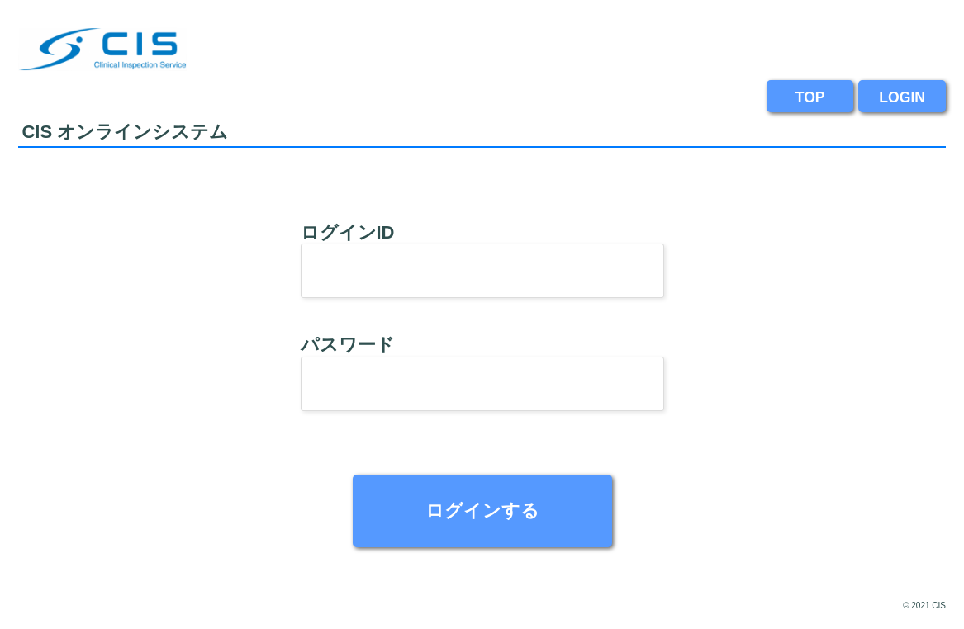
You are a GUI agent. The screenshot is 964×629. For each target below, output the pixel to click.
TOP (810, 97)
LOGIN (902, 97)
